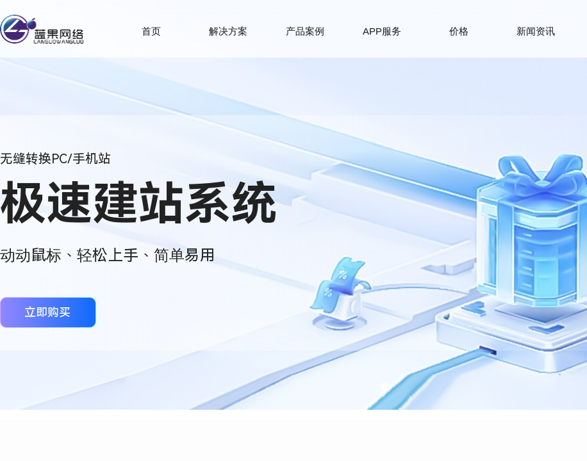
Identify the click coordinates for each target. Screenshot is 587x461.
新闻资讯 (536, 31)
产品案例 (305, 31)
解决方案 (228, 31)
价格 (458, 31)
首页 (151, 31)
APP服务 (382, 31)
